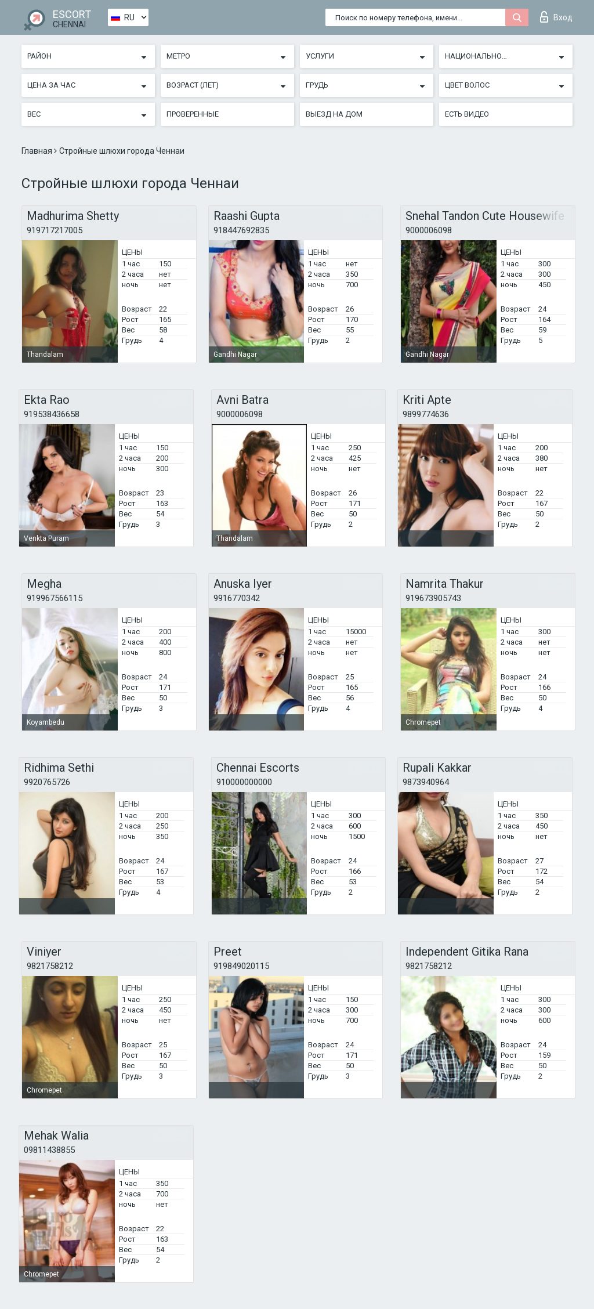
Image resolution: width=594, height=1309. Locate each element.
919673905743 (433, 598)
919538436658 (51, 414)
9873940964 (426, 782)
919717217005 (54, 230)
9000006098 (428, 230)
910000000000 (244, 782)
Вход (556, 16)
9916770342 (236, 598)
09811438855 (49, 1150)
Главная (37, 151)
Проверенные (192, 114)
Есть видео (467, 114)
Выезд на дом (334, 114)
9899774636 (426, 414)
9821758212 (50, 966)
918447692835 (241, 230)
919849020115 (241, 966)
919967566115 (54, 598)
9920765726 (47, 782)
